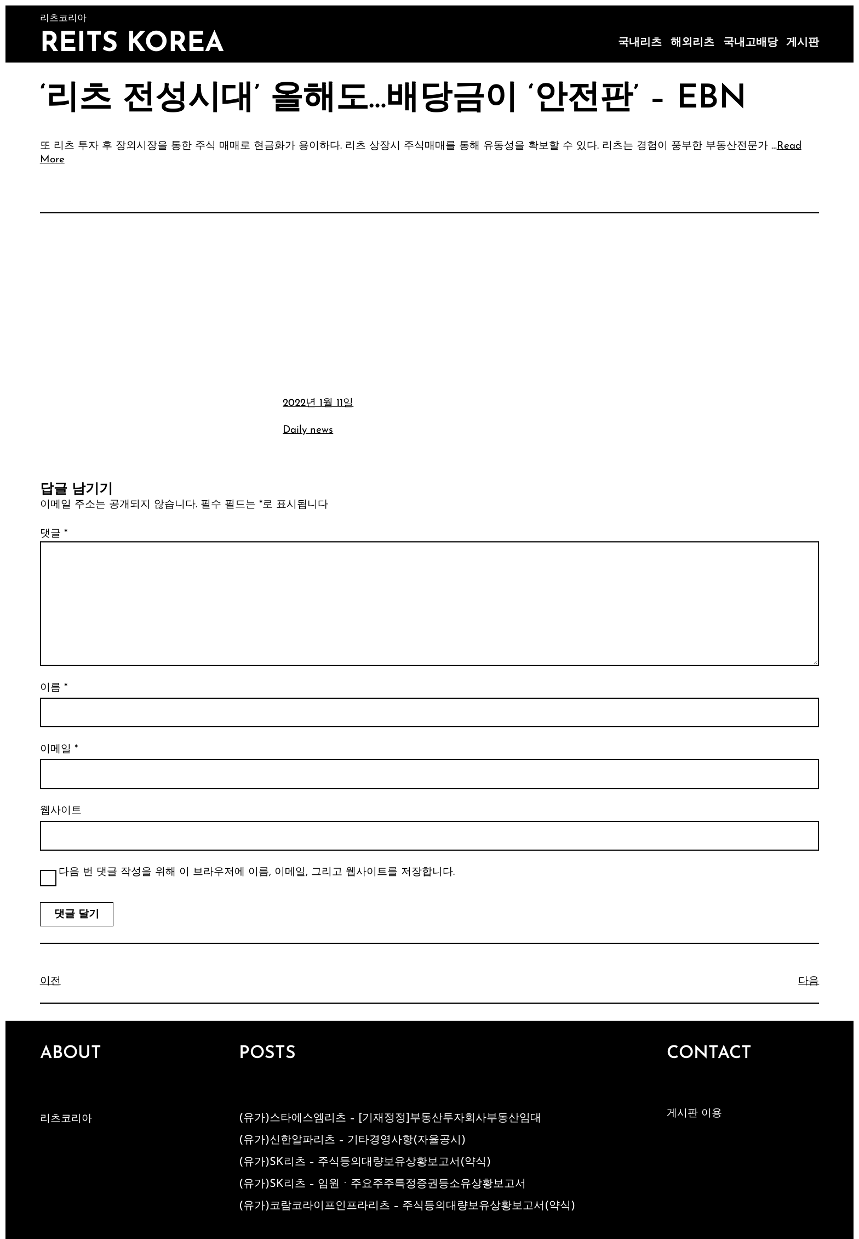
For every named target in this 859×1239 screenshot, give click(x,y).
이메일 (59, 749)
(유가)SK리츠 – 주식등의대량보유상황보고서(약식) (365, 1162)
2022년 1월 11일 (318, 403)
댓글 (53, 534)
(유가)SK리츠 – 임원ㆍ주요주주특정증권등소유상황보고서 (382, 1184)
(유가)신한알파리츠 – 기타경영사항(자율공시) (352, 1140)
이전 (50, 981)
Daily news (308, 430)
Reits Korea (132, 44)
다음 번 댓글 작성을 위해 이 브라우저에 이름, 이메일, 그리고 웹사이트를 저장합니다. (257, 872)
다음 (808, 981)
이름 (53, 688)
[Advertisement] (429, 303)
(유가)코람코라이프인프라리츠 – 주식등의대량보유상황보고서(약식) (407, 1206)
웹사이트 (61, 811)
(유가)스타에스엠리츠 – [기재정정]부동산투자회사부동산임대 (390, 1118)
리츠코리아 (66, 1119)
